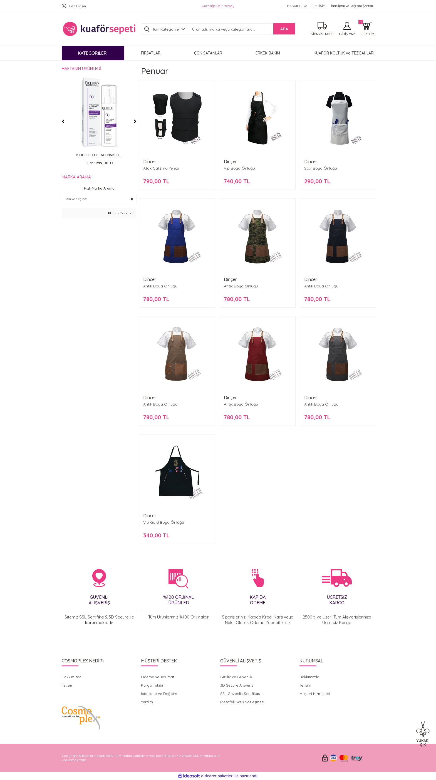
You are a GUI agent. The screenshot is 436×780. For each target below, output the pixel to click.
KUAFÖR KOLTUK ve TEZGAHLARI (344, 53)
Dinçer (149, 161)
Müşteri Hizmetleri (314, 693)
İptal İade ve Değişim (159, 693)
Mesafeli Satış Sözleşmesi (242, 702)
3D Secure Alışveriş (236, 685)
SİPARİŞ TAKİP (322, 34)
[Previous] (63, 121)
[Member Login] (347, 29)
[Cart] (367, 29)
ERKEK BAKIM (268, 53)
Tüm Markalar (121, 213)
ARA (284, 28)
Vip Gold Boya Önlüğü (163, 522)
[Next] (135, 121)
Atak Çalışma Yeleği (161, 168)
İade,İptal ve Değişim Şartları (352, 6)
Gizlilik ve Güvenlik (236, 677)
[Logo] (99, 29)
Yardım (147, 702)
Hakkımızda (71, 677)
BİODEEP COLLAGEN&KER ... (99, 155)
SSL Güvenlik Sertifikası (240, 693)
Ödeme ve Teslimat (157, 677)
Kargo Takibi (152, 685)
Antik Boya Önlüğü (160, 286)
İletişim (67, 685)
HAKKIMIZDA (297, 6)
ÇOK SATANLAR (208, 53)
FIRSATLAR (150, 53)
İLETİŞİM (319, 6)
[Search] (242, 29)
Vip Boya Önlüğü (239, 168)
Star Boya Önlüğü (320, 168)
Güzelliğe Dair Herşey (218, 6)
